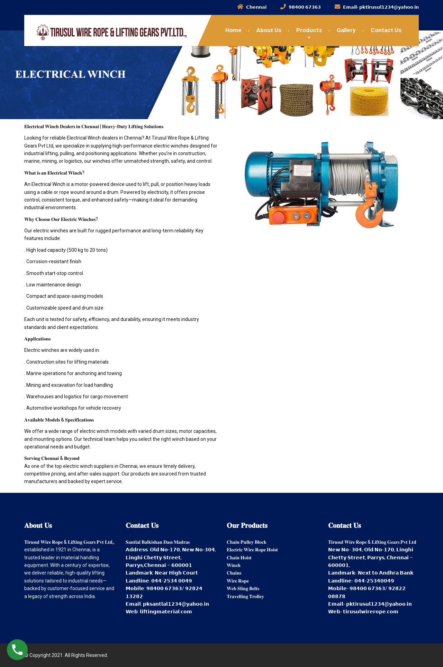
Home (233, 30)
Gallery (346, 30)
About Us (268, 30)
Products (309, 30)
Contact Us (386, 30)
